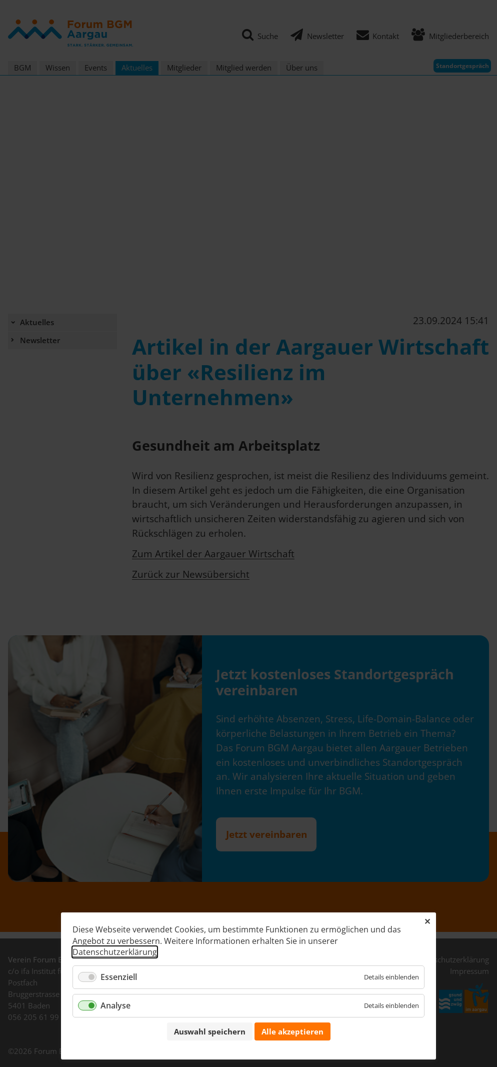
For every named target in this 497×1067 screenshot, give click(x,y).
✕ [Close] (427, 921)
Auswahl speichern (210, 1031)
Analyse (115, 1005)
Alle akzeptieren (293, 1031)
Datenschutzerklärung (114, 951)
